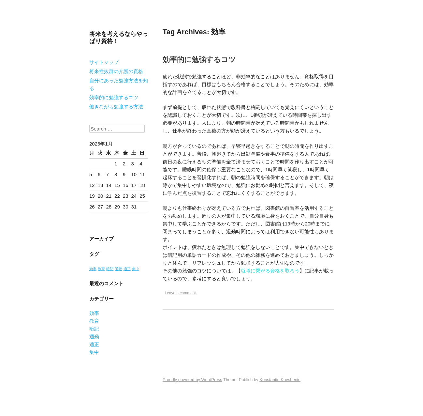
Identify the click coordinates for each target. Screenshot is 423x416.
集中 (94, 352)
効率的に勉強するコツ (113, 97)
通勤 (94, 336)
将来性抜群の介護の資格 (116, 71)
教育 (94, 321)
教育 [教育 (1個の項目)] (101, 269)
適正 (94, 344)
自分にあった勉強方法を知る (118, 84)
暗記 (94, 328)
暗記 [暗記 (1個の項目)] (109, 269)
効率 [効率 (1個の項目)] (92, 269)
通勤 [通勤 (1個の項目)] (118, 269)
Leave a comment (180, 293)
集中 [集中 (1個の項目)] (135, 269)
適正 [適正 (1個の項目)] (127, 269)
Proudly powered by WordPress (192, 379)
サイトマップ (104, 62)
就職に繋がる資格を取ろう (270, 270)
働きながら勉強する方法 (116, 106)
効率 (94, 313)
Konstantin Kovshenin (279, 379)
